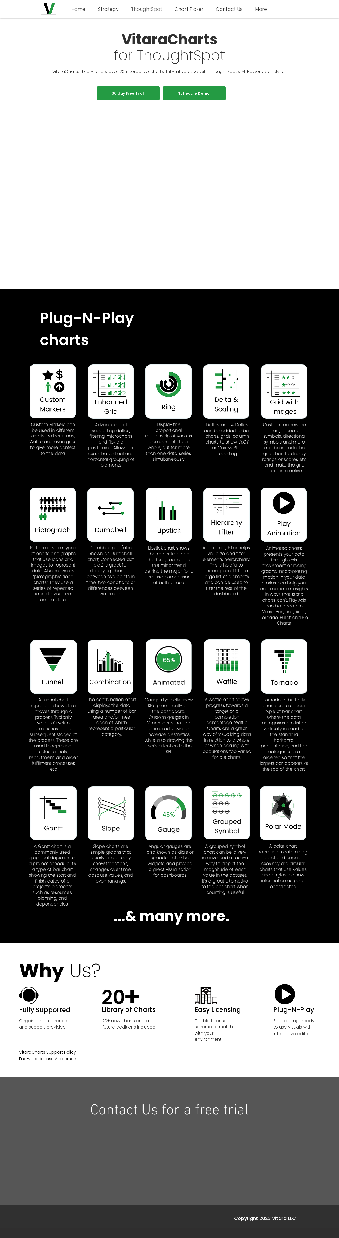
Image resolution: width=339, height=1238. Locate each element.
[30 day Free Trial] (128, 93)
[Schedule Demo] (194, 93)
